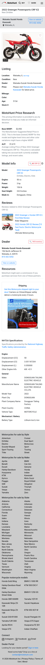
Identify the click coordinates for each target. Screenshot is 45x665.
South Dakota (7, 561)
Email (33, 639)
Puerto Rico (29, 555)
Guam (4, 515)
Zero (26, 492)
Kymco (5, 478)
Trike (4, 452)
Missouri (28, 535)
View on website (35, 20)
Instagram (9, 639)
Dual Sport (28, 441)
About (24, 661)
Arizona (5, 504)
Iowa (26, 521)
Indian (27, 472)
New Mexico (29, 544)
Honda (27, 470)
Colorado (28, 507)
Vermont (5, 567)
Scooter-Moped (8, 447)
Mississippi (7, 535)
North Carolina (30, 547)
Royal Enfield (29, 481)
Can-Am (27, 464)
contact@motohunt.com (22, 655)
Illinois (27, 518)
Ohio (26, 550)
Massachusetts (30, 530)
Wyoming (28, 572)
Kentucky (28, 524)
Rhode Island (7, 558)
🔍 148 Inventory (36, 242)
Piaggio (5, 481)
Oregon (27, 552)
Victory (27, 490)
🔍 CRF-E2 (34, 164)
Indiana (5, 521)
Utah (26, 564)
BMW (26, 461)
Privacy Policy (28, 659)
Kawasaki (28, 475)
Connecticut (7, 510)
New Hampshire (31, 541)
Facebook (22, 639)
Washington (7, 570)
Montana (5, 538)
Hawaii (27, 515)
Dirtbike (5, 441)
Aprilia (4, 461)
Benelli (4, 464)
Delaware (28, 510)
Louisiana (6, 527)
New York (6, 547)
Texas (4, 564)
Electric (5, 444)
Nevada (5, 541)
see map (26, 76)
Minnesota (28, 533)
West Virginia (30, 570)
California (6, 507)
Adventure (6, 438)
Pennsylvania (7, 555)
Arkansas (28, 504)
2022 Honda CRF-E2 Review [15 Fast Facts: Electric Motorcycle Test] (28, 227)
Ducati (4, 467)
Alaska (27, 501)
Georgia (27, 513)
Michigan (6, 533)
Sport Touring (7, 450)
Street (26, 452)
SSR (3, 484)
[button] (5, 47)
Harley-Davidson (9, 470)
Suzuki (4, 487)
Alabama (5, 501)
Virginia (27, 567)
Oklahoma (6, 552)
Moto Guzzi (29, 478)
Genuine (27, 467)
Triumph (27, 487)
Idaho (4, 518)
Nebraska (28, 538)
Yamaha (5, 492)
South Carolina (30, 558)
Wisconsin (6, 572)
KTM (4, 475)
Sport (26, 447)
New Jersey (7, 544)
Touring (27, 450)
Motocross (29, 444)
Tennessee (29, 561)
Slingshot (28, 484)
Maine (27, 527)
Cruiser (27, 438)
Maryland (6, 530)
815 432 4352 (35, 23)
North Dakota (7, 550)
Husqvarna (6, 472)
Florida (5, 513)
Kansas (5, 524)
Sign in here (33, 648)
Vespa (4, 490)
